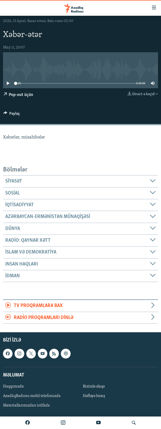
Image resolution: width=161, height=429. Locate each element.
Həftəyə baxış (94, 396)
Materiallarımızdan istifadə (26, 406)
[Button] (11, 115)
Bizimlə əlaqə (94, 386)
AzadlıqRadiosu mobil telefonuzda (32, 396)
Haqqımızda (13, 386)
